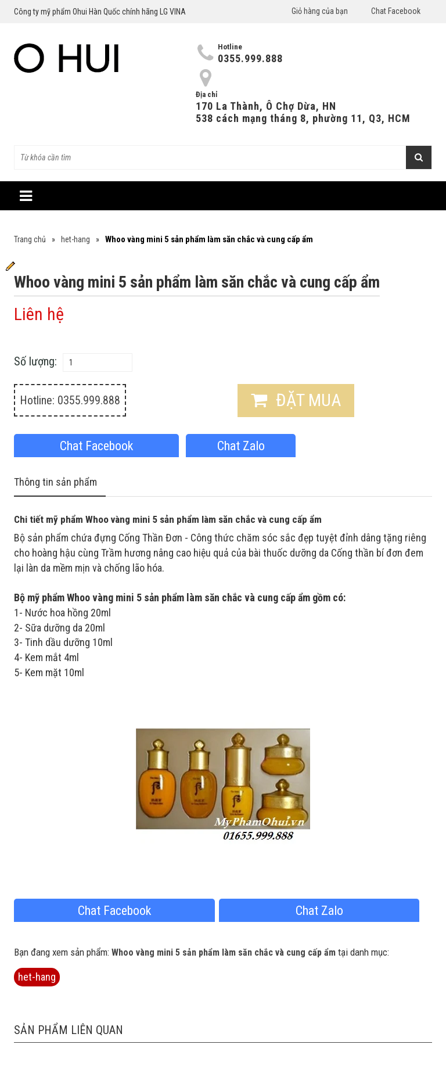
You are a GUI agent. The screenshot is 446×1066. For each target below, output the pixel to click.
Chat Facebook (395, 11)
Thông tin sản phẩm (55, 482)
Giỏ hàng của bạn (320, 11)
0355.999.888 (250, 58)
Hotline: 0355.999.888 (70, 400)
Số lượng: (35, 361)
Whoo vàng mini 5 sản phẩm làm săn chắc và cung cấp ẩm (224, 952)
